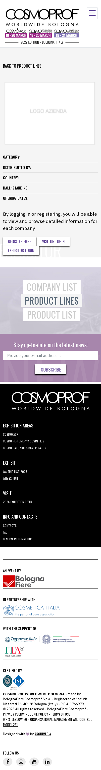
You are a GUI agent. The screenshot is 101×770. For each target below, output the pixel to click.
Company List (52, 287)
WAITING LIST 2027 (15, 471)
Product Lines (52, 300)
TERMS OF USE (60, 714)
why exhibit (10, 478)
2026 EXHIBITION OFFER (17, 502)
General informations (18, 539)
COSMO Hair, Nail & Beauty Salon (24, 448)
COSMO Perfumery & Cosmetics (23, 441)
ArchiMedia (43, 733)
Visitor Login (53, 241)
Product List (51, 314)
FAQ (5, 532)
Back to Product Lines (22, 66)
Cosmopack (10, 434)
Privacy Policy (14, 714)
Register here (19, 241)
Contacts (10, 525)
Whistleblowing (15, 719)
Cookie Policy (38, 714)
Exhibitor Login (21, 250)
